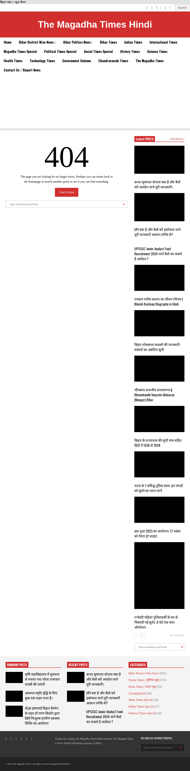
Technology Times (42, 60)
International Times (163, 42)
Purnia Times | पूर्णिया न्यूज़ (144, 680)
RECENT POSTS (77, 665)
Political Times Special (60, 51)
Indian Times (133, 42)
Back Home (67, 192)
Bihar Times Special (141, 699)
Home (8, 42)
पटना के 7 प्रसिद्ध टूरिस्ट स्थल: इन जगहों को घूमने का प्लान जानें (158, 488)
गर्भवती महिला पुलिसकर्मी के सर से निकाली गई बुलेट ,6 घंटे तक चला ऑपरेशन (156, 622)
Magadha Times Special (20, 51)
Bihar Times (108, 42)
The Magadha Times (150, 60)
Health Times (13, 60)
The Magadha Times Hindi (95, 24)
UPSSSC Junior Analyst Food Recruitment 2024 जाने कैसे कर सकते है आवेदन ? (158, 253)
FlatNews (66, 764)
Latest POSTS (144, 139)
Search (182, 7)
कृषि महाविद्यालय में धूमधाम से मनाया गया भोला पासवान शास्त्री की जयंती (42, 679)
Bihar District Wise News (37, 42)
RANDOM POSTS (17, 665)
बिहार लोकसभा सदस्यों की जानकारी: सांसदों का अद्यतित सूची (157, 347)
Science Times (157, 51)
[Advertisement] (95, 102)
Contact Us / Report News (22, 70)
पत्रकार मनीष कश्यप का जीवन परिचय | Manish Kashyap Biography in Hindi (158, 301)
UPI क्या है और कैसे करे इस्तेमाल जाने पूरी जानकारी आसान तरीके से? (157, 232)
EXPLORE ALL (177, 139)
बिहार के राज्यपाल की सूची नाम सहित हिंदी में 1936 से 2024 (158, 443)
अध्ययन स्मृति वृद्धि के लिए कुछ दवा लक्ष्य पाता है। (41, 695)
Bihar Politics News (78, 42)
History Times (130, 51)
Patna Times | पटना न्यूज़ (142, 686)
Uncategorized (137, 693)
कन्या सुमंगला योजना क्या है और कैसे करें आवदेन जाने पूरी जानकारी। (157, 184)
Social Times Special (98, 51)
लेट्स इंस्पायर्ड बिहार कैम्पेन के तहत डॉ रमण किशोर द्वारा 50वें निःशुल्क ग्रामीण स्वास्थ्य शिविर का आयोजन (42, 715)
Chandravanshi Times (113, 60)
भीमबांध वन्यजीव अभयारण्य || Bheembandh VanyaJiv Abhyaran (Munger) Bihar (154, 394)
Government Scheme (76, 60)
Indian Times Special (141, 706)
